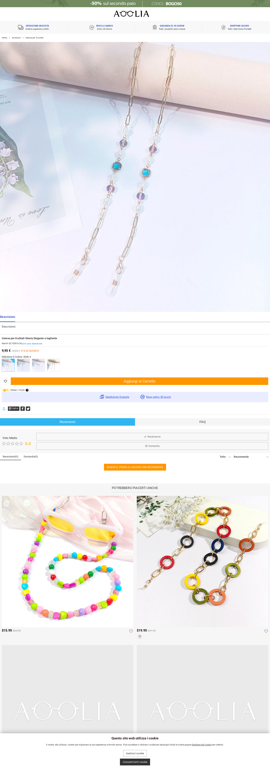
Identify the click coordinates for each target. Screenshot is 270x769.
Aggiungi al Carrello (139, 381)
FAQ (202, 422)
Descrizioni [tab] (7, 317)
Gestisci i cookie (135, 753)
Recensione (152, 436)
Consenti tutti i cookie (135, 762)
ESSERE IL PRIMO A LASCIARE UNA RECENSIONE (135, 467)
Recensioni (67, 422)
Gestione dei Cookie (201, 745)
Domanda (152, 446)
